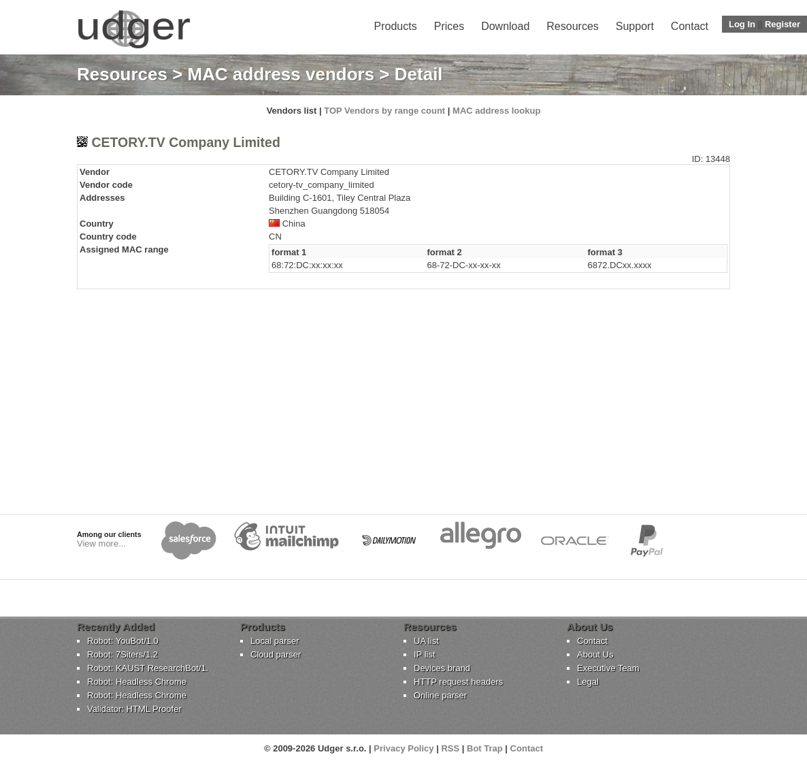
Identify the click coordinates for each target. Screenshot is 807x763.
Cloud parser (275, 654)
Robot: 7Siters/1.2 (122, 654)
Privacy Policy (403, 748)
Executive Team (608, 668)
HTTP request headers (458, 682)
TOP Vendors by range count (384, 110)
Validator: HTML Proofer (134, 709)
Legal (588, 682)
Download (505, 26)
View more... (101, 543)
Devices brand (442, 668)
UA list (426, 641)
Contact (689, 26)
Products (395, 26)
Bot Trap (485, 748)
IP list (424, 654)
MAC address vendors (281, 74)
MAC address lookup (496, 110)
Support (635, 26)
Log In (742, 24)
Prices (449, 26)
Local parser (274, 641)
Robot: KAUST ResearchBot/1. (147, 668)
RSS (450, 748)
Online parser (440, 695)
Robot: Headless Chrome (136, 682)
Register (782, 24)
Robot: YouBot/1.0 (123, 641)
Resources (572, 26)
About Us (595, 654)
